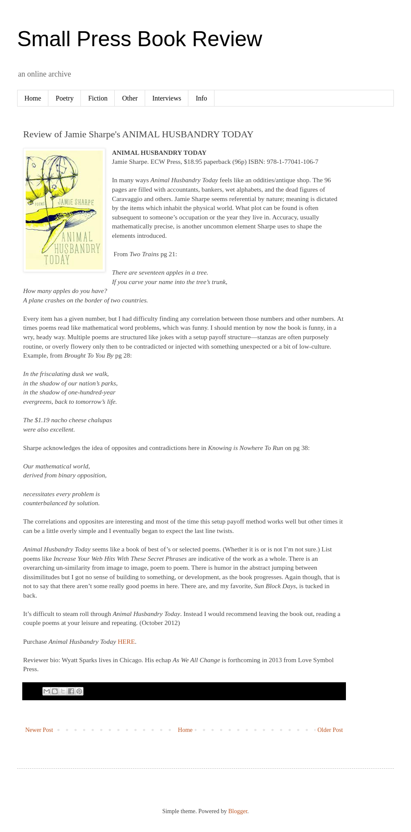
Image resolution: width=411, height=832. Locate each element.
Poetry (65, 98)
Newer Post (39, 730)
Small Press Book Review (139, 39)
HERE (126, 641)
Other (129, 98)
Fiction (97, 98)
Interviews (167, 98)
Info (201, 98)
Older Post (330, 730)
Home (32, 98)
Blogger (237, 811)
